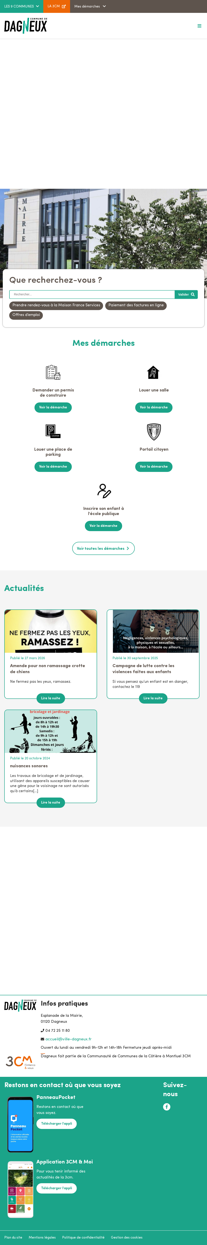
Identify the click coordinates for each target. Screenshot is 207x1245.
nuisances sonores (29, 766)
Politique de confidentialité (83, 1237)
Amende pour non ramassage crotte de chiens (47, 669)
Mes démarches (87, 6)
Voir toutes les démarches (100, 549)
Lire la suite (50, 698)
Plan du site (13, 1237)
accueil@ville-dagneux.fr (68, 1039)
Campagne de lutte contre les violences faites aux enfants (143, 669)
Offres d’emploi (26, 315)
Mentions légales (42, 1237)
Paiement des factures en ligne (136, 305)
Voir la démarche (53, 407)
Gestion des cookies (126, 1237)
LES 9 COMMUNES (19, 6)
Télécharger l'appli (56, 1124)
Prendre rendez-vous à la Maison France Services (56, 305)
